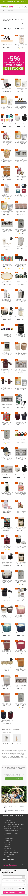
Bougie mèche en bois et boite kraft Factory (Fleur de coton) (21, 90)
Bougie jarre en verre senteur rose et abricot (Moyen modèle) (21, 493)
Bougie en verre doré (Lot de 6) (6, 668)
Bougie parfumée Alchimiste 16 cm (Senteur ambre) (20, 335)
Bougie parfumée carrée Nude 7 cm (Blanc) (6, 687)
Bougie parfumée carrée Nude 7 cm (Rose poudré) (6, 704)
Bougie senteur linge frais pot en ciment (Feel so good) (20, 230)
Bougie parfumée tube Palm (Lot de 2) (7, 317)
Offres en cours (8, 840)
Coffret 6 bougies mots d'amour (6, 89)
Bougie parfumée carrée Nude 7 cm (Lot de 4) (7, 178)
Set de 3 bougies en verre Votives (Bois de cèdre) (20, 160)
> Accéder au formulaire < (10, 865)
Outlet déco (7, 844)
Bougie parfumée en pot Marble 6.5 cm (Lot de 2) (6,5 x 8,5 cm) (7, 564)
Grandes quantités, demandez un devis (14, 828)
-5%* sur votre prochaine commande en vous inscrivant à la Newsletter (14, 768)
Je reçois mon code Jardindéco (14, 778)
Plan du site (7, 856)
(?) (13, 877)
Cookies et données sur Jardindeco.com (10, 871)
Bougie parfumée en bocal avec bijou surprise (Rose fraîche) (7, 142)
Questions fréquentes (9, 822)
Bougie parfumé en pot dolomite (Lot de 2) (20, 353)
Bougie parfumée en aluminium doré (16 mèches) (6, 283)
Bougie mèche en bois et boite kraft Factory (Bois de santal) (21, 388)
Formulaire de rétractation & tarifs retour (14, 824)
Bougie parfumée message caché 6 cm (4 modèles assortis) (20, 195)
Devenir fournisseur (9, 854)
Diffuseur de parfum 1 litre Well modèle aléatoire (6, 300)
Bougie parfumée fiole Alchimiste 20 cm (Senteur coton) (7, 493)
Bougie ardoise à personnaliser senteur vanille (21, 546)
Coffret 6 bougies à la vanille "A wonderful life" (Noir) (6, 458)
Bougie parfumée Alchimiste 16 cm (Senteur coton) (6, 353)
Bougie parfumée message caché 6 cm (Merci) (20, 634)
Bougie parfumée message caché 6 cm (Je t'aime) (20, 652)
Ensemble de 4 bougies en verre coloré (21, 441)
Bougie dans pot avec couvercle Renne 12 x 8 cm (21, 318)
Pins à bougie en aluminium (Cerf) (6, 247)
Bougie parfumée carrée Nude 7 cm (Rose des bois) (6, 652)
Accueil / (3, 19)
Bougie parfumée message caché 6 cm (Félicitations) (6, 634)
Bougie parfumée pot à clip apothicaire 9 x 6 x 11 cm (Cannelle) (7, 371)
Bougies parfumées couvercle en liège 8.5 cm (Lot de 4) (20, 599)
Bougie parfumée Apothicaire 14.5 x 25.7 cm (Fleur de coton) (7, 195)
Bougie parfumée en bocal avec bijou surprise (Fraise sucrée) (21, 178)
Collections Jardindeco (10, 850)
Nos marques (7, 848)
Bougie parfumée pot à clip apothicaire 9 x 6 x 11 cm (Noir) (7, 599)
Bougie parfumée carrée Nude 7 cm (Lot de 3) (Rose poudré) (21, 213)
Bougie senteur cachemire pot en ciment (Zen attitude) (6, 441)
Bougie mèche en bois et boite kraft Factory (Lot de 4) (21, 142)
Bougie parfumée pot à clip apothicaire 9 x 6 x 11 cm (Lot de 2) (7, 388)
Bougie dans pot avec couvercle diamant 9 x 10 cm (21, 300)
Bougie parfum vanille (21, 246)
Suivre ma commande (9, 820)
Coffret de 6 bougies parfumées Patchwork (7, 528)
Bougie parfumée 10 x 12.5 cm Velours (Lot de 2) (7, 722)
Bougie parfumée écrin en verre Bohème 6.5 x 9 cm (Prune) (7, 546)
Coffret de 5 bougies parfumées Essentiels (20, 107)
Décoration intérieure (13, 19)
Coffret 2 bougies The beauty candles (6, 510)
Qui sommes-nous (9, 838)
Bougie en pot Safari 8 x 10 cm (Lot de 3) (21, 282)
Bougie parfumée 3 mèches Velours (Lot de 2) (21, 423)
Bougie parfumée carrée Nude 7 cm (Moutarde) (20, 669)
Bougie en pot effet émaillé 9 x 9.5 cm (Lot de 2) (7, 616)
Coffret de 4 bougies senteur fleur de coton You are (21, 265)
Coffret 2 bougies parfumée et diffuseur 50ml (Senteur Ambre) (21, 371)
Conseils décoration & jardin (11, 852)
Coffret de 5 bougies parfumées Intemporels (7, 46)
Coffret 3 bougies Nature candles (20, 405)
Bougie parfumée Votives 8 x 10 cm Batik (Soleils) (7, 423)
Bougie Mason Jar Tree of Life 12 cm (21, 45)
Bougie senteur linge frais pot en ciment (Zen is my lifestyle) (20, 704)
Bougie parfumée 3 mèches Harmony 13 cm (7, 581)
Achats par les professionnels (11, 826)
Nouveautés (7, 846)
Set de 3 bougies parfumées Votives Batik (7, 265)
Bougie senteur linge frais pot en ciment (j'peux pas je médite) (20, 581)
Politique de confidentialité (11, 830)
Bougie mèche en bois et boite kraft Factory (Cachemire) (7, 107)
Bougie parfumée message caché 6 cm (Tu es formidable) (20, 616)
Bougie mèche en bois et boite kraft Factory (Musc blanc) (7, 213)
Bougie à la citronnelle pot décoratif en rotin (7, 159)
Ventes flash (7, 842)
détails (5, 874)
